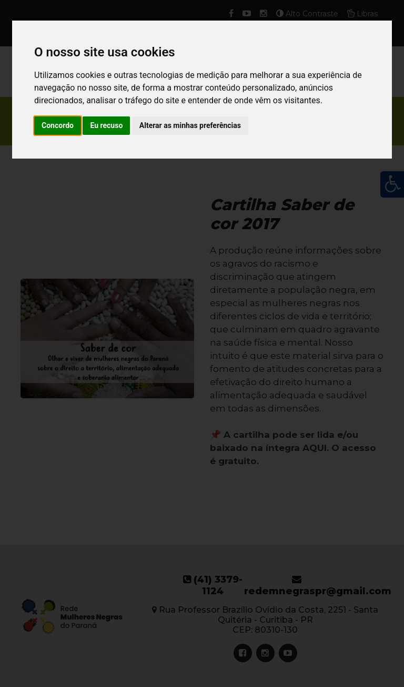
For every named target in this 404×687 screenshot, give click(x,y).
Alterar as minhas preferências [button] (190, 125)
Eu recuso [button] (106, 125)
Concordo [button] (58, 125)
